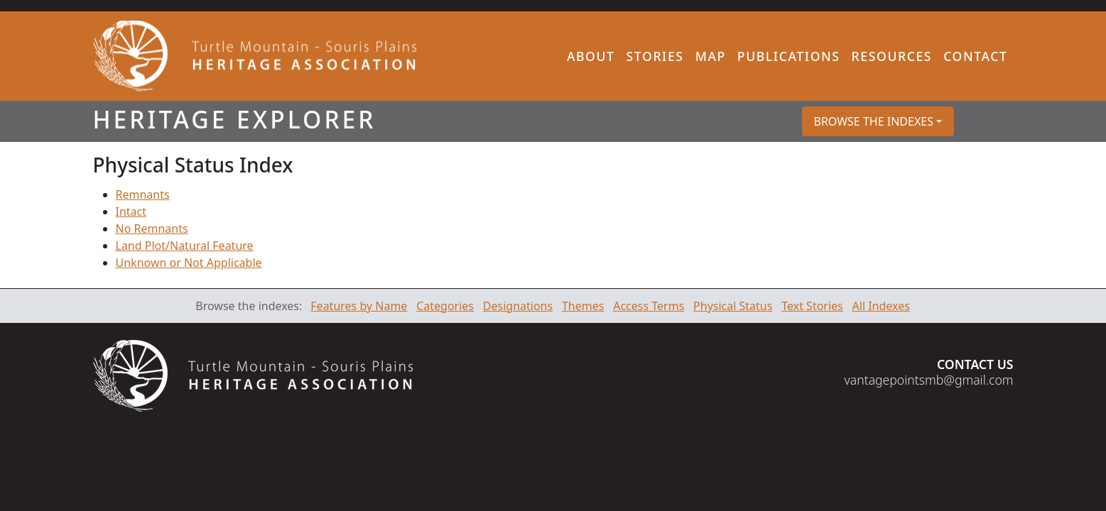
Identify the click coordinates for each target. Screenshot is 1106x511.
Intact (131, 211)
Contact (975, 56)
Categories (445, 306)
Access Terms (648, 306)
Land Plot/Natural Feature (185, 245)
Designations (518, 306)
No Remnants (152, 228)
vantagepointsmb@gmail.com (929, 379)
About (591, 56)
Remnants (143, 194)
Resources (892, 56)
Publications (788, 56)
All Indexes (881, 306)
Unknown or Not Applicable (189, 262)
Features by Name (358, 306)
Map (710, 56)
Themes (583, 306)
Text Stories (812, 306)
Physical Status (732, 306)
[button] (878, 121)
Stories (655, 56)
